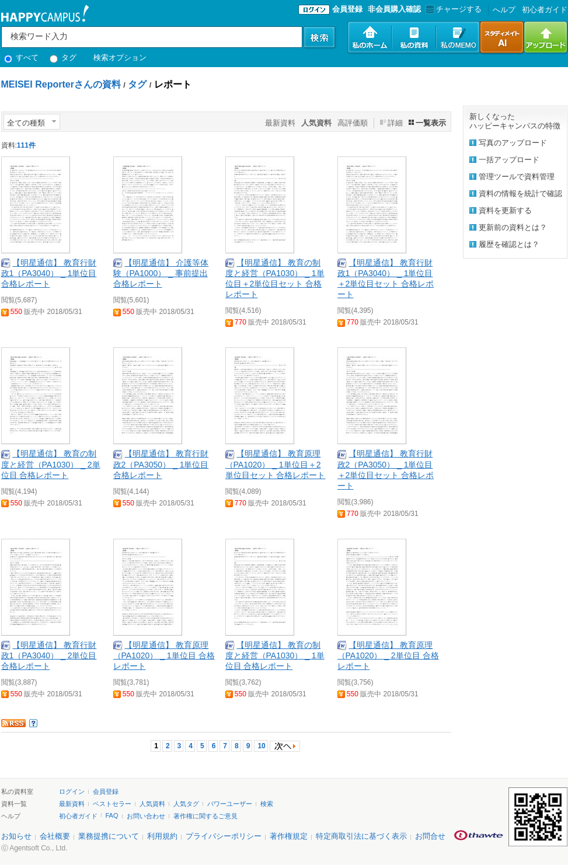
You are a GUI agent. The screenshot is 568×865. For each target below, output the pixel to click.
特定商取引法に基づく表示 (361, 836)
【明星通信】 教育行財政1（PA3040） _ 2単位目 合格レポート (49, 655)
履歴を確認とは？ (509, 244)
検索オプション (120, 57)
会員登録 (347, 9)
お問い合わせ (146, 815)
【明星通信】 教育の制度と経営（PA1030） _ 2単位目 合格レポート (50, 464)
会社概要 (55, 836)
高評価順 (352, 122)
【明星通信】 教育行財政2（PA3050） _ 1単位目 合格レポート (161, 464)
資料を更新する (505, 210)
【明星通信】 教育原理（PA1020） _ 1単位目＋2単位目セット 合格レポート (275, 464)
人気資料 (152, 803)
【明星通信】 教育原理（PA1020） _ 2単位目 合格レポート (388, 655)
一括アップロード (509, 159)
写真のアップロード (513, 142)
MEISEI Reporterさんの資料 (61, 84)
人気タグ (186, 803)
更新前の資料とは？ (513, 227)
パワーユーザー (229, 803)
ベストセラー (112, 803)
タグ (63, 57)
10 (261, 746)
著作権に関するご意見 (205, 815)
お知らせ (16, 836)
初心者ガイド (544, 9)
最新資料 (280, 122)
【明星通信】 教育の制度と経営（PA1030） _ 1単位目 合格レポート (275, 655)
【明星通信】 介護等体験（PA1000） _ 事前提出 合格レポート (161, 273)
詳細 (395, 122)
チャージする (452, 9)
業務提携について (108, 836)
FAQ (112, 815)
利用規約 (162, 836)
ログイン (72, 791)
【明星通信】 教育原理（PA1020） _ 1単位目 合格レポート (164, 655)
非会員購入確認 (394, 9)
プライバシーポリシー (224, 836)
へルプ (504, 9)
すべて (21, 57)
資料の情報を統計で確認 (520, 193)
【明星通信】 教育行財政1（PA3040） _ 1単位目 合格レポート (49, 273)
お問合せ (430, 836)
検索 (266, 803)
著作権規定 (289, 836)
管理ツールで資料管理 (517, 176)
